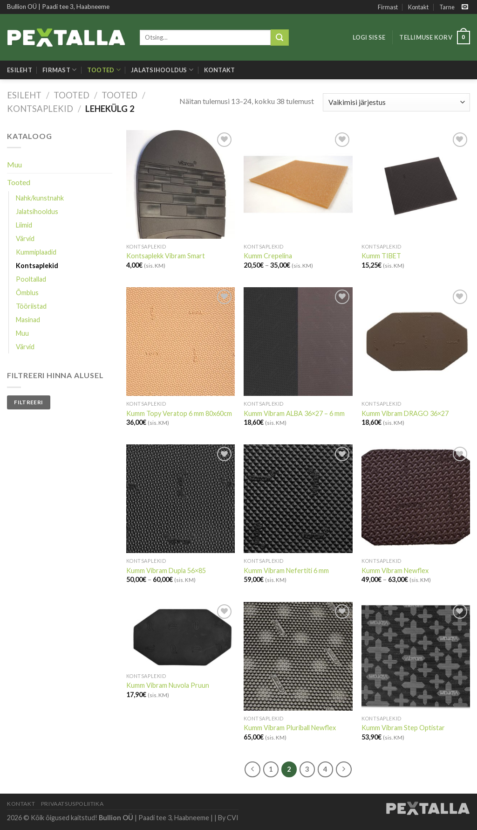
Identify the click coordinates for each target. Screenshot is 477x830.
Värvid (25, 238)
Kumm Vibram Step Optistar (403, 728)
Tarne (447, 7)
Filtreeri (28, 402)
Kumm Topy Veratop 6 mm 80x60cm (179, 413)
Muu (14, 164)
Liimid (24, 225)
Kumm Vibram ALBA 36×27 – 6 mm (294, 413)
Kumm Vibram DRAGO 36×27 (405, 413)
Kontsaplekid (40, 109)
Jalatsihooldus (162, 69)
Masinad (28, 320)
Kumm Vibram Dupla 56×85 (166, 570)
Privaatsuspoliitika (72, 803)
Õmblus (27, 293)
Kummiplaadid (36, 252)
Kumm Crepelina (268, 256)
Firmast (388, 7)
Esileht (19, 70)
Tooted (104, 69)
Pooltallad (31, 279)
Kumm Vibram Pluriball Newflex (290, 728)
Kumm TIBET (381, 256)
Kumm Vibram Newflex (395, 570)
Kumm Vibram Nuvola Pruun (167, 685)
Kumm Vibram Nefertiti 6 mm (286, 570)
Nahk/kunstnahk (40, 198)
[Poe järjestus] (396, 102)
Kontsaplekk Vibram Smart (165, 256)
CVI (232, 818)
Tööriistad (31, 306)
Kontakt (418, 7)
